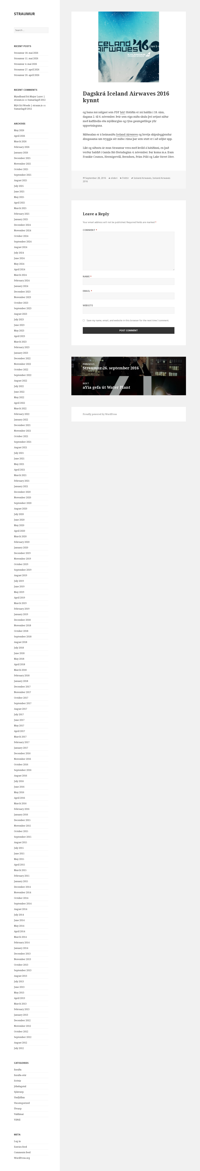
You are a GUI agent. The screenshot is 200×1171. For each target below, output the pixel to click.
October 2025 (21, 169)
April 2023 (19, 336)
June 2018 (19, 653)
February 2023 (21, 347)
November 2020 (22, 497)
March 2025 (20, 208)
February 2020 (21, 541)
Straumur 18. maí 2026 (26, 52)
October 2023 (21, 302)
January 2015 (21, 881)
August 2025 (20, 180)
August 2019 (20, 575)
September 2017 (22, 703)
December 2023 (22, 291)
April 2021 (19, 469)
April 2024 (19, 269)
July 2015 (19, 847)
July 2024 (19, 252)
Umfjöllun (19, 1097)
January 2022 (21, 419)
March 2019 (20, 603)
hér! (122, 112)
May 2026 (19, 130)
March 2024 (20, 274)
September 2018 (22, 636)
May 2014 (19, 925)
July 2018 (19, 647)
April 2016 (19, 797)
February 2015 (21, 875)
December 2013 (22, 953)
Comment (90, 230)
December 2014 (22, 886)
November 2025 (22, 163)
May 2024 (19, 263)
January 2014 (21, 948)
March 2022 (20, 408)
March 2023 (20, 341)
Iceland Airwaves (127, 134)
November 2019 (22, 558)
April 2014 (19, 931)
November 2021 (22, 430)
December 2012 (22, 1020)
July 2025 (19, 185)
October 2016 (21, 764)
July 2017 (19, 714)
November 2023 (22, 297)
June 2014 (19, 920)
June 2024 (19, 258)
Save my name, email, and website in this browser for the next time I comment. (128, 320)
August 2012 (20, 1042)
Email (87, 290)
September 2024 (22, 241)
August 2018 (20, 642)
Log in (17, 1141)
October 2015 (21, 831)
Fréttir (17, 1080)
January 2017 (21, 747)
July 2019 (19, 580)
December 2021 (22, 425)
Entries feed (20, 1146)
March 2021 (20, 475)
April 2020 (19, 530)
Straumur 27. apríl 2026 (26, 69)
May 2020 (19, 525)
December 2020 (22, 491)
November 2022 (22, 363)
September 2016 (22, 770)
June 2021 (19, 458)
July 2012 (19, 1048)
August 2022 (20, 380)
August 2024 (20, 247)
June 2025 (19, 191)
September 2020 (22, 503)
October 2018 (21, 631)
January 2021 (21, 486)
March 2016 (20, 803)
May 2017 (19, 725)
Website (88, 305)
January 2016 (21, 814)
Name (87, 276)
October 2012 (21, 1031)
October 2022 (21, 369)
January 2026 (21, 152)
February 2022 (21, 414)
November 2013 (22, 959)
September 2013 (22, 970)
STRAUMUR (24, 13)
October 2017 (21, 697)
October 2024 (21, 236)
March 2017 (20, 736)
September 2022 (22, 375)
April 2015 (19, 864)
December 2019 (22, 553)
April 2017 (19, 731)
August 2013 (20, 975)
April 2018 (19, 664)
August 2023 (20, 313)
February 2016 (21, 809)
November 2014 (22, 892)
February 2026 (21, 147)
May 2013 (19, 992)
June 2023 (19, 325)
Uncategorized (22, 1103)
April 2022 (19, 402)
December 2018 (22, 619)
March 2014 (20, 936)
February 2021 (21, 480)
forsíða (17, 1069)
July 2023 (19, 319)
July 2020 (19, 514)
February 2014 (21, 942)
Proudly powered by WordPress (100, 414)
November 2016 (22, 758)
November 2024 (22, 230)
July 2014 (19, 914)
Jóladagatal (20, 1086)
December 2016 (22, 753)
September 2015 (22, 836)
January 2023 (21, 352)
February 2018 (21, 675)
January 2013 (21, 1014)
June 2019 (19, 586)
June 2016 (19, 786)
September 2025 (22, 174)
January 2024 (21, 286)
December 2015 (22, 820)
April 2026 (19, 135)
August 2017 (20, 708)
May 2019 (19, 592)
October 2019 (21, 564)
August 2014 (20, 909)
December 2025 (22, 158)
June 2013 (19, 987)
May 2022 (19, 397)
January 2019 (21, 614)
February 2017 (21, 742)
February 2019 (21, 608)
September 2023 (22, 308)
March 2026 (20, 141)
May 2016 (19, 792)
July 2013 (19, 981)
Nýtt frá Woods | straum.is (28, 105)
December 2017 (22, 686)
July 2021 (19, 452)
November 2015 (22, 825)
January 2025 (21, 219)
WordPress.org (22, 1157)
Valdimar (19, 1114)
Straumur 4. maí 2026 (25, 64)
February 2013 (21, 1009)
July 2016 (19, 781)
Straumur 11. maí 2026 (26, 58)
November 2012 (22, 1025)
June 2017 (19, 720)
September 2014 (22, 903)
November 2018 (22, 625)
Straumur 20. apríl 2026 (26, 75)
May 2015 (19, 859)
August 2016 (20, 775)
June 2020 (19, 519)
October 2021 (21, 436)
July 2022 (19, 386)
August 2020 (20, 508)
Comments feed (22, 1152)
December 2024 (22, 224)
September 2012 (22, 1037)
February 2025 (21, 213)
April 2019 (19, 597)
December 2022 (22, 358)
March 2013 (20, 1003)
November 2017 (22, 692)
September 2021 (22, 441)
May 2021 (19, 464)
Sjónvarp (19, 1091)
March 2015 (20, 870)
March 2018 (20, 669)
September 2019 (22, 569)
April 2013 (19, 998)
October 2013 (21, 964)
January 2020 (21, 547)
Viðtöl (17, 1119)
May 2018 (19, 658)
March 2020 (20, 536)
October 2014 (21, 898)
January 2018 (21, 681)
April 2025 (19, 202)
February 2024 (21, 280)
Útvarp (18, 1108)
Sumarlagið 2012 (37, 99)
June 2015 (19, 853)
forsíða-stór (20, 1075)
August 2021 (20, 447)
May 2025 (19, 197)
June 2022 (19, 391)
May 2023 (19, 330)
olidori (114, 178)
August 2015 (20, 842)
